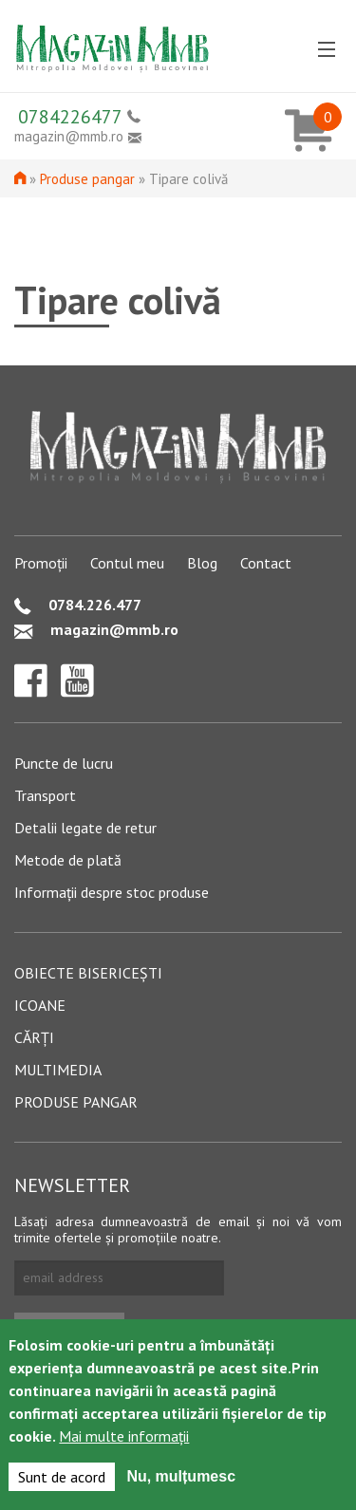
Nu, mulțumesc (180, 1480)
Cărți (34, 1037)
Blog (202, 562)
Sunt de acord (61, 1480)
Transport (45, 795)
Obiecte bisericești (88, 972)
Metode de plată (68, 859)
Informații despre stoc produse (111, 892)
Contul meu (127, 562)
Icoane (40, 1005)
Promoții (40, 562)
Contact (265, 562)
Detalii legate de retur (85, 827)
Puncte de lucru (63, 763)
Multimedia (58, 1069)
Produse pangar (87, 179)
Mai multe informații (124, 1439)
